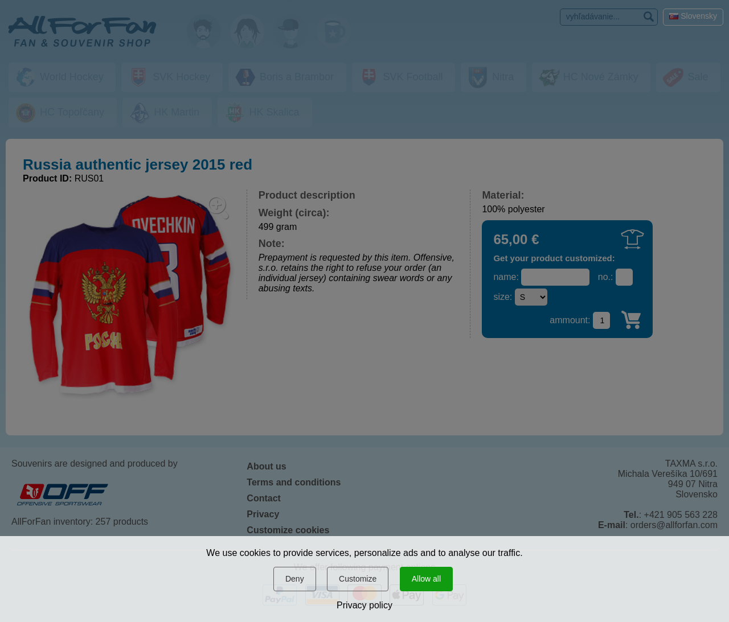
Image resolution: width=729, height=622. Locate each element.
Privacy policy (364, 605)
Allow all (426, 578)
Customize (357, 578)
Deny (294, 578)
